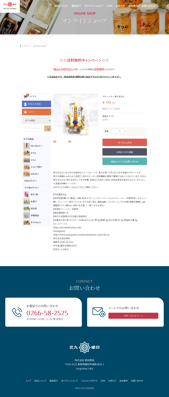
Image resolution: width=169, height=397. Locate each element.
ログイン (29, 112)
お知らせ (120, 5)
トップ (28, 380)
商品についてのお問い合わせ (124, 161)
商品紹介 (76, 5)
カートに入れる (125, 142)
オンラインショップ (94, 5)
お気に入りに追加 (124, 152)
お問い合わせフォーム (133, 316)
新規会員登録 (32, 104)
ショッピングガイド (89, 380)
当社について (61, 5)
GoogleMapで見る (84, 368)
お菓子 (105, 119)
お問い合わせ (149, 5)
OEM (109, 5)
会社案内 (133, 5)
